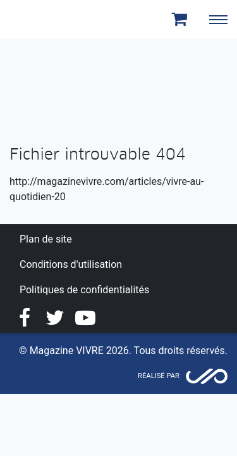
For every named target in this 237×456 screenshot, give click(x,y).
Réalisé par (158, 376)
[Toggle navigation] (218, 19)
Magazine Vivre (55, 19)
